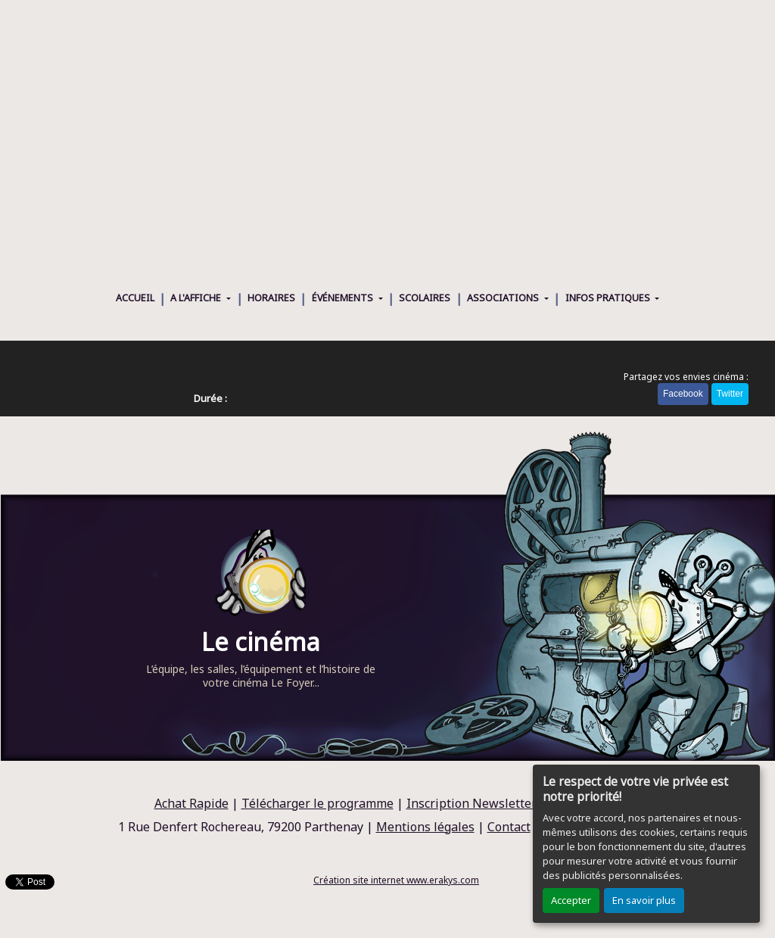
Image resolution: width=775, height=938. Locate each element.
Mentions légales (425, 826)
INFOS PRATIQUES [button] (608, 297)
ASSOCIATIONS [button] (504, 297)
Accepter (571, 900)
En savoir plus (644, 900)
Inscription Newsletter (471, 803)
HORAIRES (271, 297)
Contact (509, 826)
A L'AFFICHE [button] (196, 297)
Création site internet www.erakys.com (396, 880)
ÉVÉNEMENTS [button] (343, 297)
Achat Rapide (191, 803)
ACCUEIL (135, 297)
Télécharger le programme (317, 803)
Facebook (683, 393)
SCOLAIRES (424, 297)
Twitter (730, 393)
